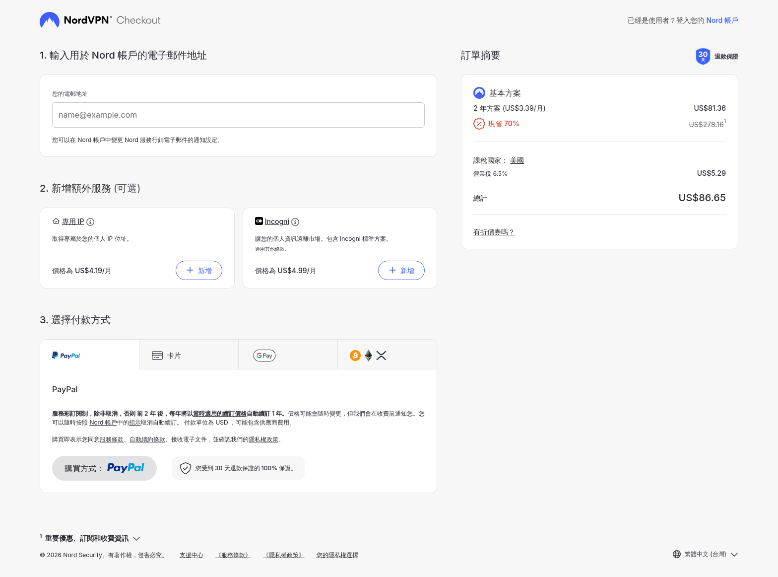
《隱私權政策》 (284, 555)
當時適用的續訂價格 (220, 413)
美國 (517, 160)
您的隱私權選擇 (337, 555)
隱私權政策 (263, 439)
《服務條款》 (233, 555)
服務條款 (112, 439)
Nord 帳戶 (722, 20)
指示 (135, 422)
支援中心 (191, 555)
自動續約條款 (147, 439)
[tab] (89, 354)
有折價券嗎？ (494, 231)
